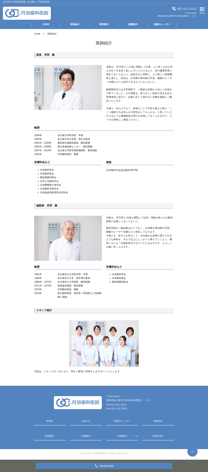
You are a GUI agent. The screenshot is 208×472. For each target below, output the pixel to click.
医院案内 (104, 24)
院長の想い (158, 436)
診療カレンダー (162, 24)
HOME (45, 24)
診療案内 (133, 24)
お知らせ (85, 421)
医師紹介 (75, 24)
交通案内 (85, 436)
